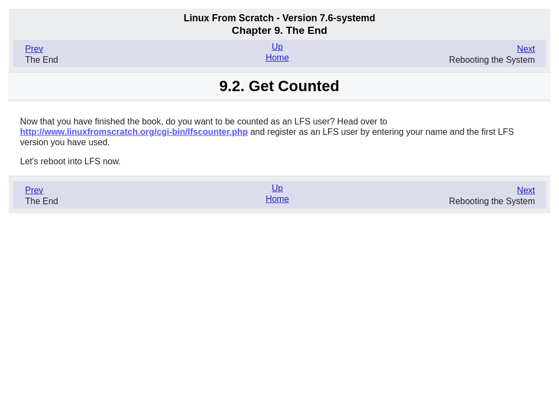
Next (526, 48)
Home (277, 57)
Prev (34, 48)
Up (277, 46)
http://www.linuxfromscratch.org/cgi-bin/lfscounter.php (134, 131)
